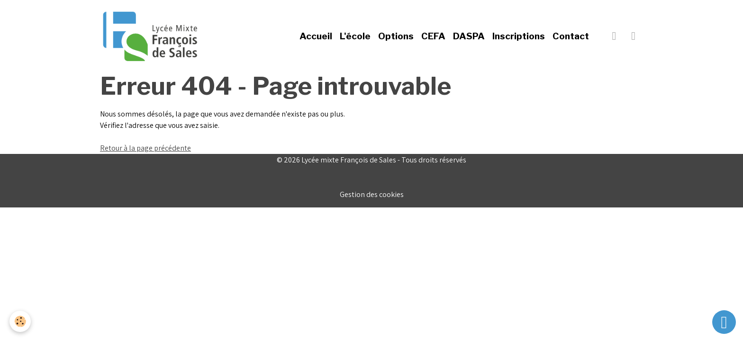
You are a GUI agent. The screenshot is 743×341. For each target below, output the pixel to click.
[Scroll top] (724, 322)
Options (396, 36)
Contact (571, 36)
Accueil (315, 36)
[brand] (151, 36)
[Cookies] (20, 321)
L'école (355, 36)
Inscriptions (518, 36)
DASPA (469, 36)
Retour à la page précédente (145, 148)
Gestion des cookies (372, 194)
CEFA (433, 36)
